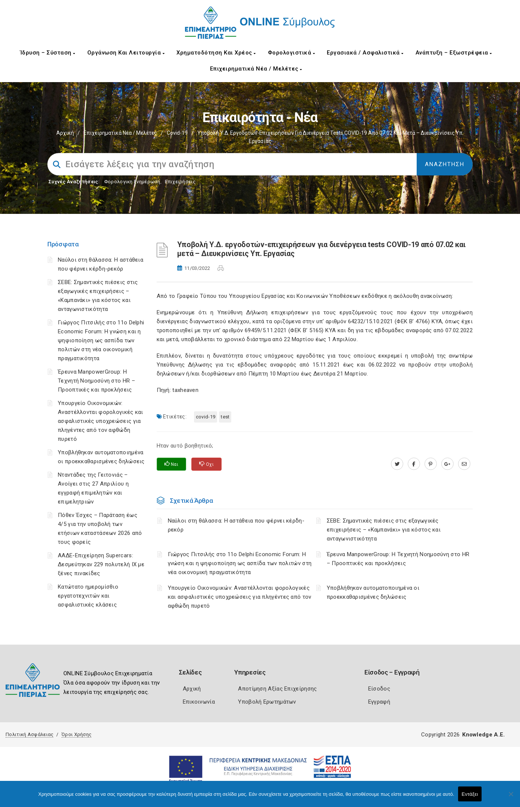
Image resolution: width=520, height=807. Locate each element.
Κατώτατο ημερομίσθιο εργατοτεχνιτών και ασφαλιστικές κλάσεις (88, 595)
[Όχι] (510, 797)
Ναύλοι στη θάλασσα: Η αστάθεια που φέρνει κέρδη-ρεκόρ (236, 525)
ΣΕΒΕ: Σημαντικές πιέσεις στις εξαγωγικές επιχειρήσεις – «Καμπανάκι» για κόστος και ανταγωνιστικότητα (384, 529)
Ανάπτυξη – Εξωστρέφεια (454, 52)
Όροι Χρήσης (76, 734)
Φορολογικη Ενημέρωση (132, 181)
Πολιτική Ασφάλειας (29, 734)
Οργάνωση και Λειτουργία (126, 52)
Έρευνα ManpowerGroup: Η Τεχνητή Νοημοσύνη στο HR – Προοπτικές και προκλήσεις (96, 380)
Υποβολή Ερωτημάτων (267, 701)
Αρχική (65, 133)
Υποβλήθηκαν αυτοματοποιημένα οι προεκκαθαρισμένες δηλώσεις (373, 592)
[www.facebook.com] (413, 464)
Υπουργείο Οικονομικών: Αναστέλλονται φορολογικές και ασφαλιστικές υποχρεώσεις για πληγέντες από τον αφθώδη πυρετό (100, 421)
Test (225, 417)
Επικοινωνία (199, 701)
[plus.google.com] (447, 464)
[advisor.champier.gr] (464, 464)
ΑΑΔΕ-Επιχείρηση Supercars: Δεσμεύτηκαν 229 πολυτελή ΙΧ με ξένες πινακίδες (101, 564)
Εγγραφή (379, 701)
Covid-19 (177, 133)
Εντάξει (470, 794)
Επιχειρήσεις (180, 181)
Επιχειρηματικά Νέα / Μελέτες (256, 68)
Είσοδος (379, 688)
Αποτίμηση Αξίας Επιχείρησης (277, 688)
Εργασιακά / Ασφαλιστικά (365, 52)
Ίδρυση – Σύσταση (47, 52)
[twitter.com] (397, 464)
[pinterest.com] (430, 464)
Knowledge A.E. (483, 734)
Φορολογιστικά (291, 52)
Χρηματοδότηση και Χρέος (216, 52)
